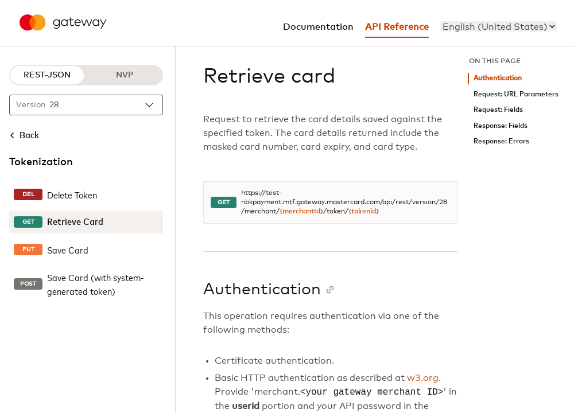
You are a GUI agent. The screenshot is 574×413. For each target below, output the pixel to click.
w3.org (423, 378)
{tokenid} (363, 211)
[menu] (498, 26)
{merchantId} (301, 211)
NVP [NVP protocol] (124, 75)
